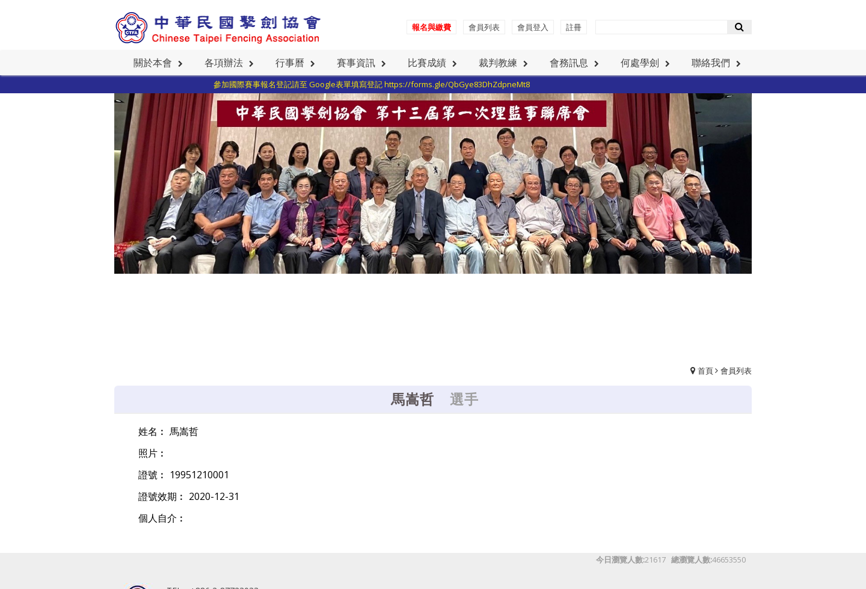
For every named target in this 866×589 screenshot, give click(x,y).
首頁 (705, 370)
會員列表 (484, 27)
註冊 (574, 27)
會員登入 (532, 27)
